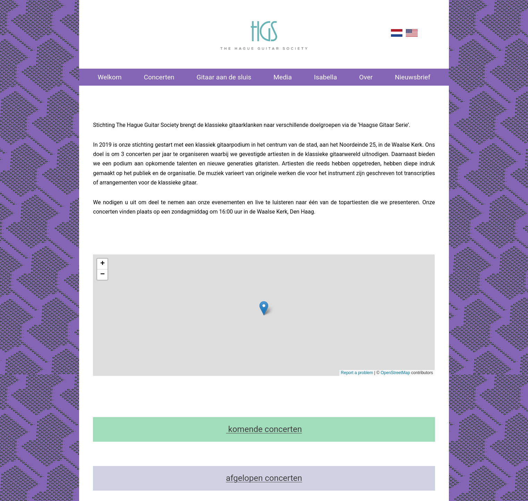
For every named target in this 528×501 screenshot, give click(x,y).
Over (366, 77)
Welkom (109, 77)
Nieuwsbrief (412, 77)
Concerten (159, 77)
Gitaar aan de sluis (224, 77)
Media (282, 77)
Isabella (325, 77)
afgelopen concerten (264, 478)
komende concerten (264, 429)
